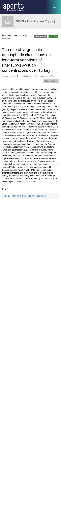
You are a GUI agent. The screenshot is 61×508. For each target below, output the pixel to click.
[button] (30, 196)
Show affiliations (51, 81)
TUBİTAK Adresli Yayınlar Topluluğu (36, 21)
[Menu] (54, 7)
